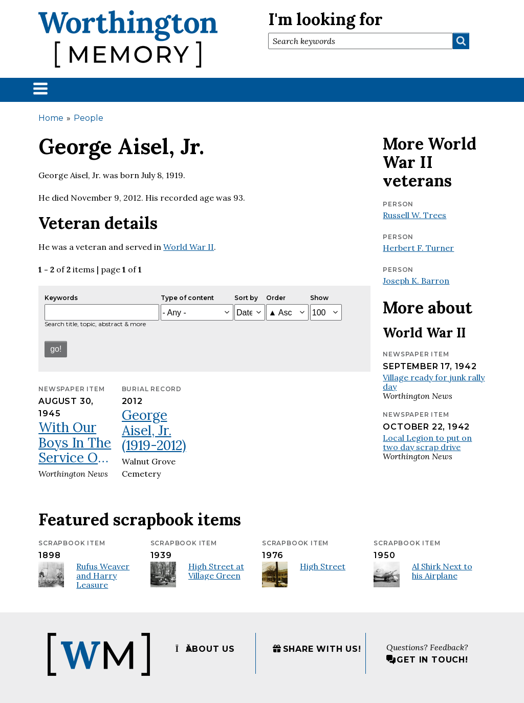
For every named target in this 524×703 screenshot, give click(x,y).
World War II (188, 247)
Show (319, 298)
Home (50, 118)
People (88, 118)
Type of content (187, 298)
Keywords (61, 298)
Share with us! (317, 649)
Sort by (246, 298)
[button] (40, 88)
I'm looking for (325, 19)
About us (205, 649)
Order (276, 298)
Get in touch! (427, 660)
